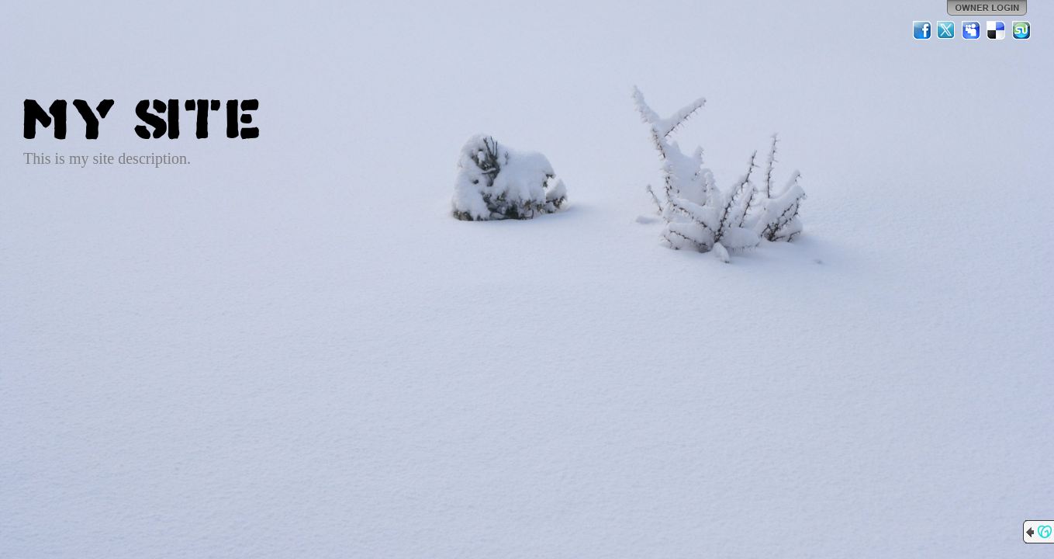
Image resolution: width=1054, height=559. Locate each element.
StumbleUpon (1021, 30)
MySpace (972, 30)
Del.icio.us (996, 30)
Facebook (922, 30)
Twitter (947, 30)
